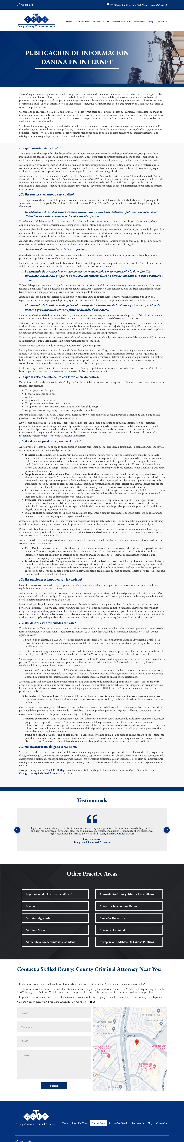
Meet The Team (82, 21)
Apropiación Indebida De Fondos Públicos (126, 942)
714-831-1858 (27, 4)
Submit (54, 1085)
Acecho (30, 906)
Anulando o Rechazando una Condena (50, 942)
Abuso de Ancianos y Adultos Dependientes (127, 894)
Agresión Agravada (38, 918)
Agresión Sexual (36, 930)
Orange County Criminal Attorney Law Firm (45, 773)
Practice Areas (99, 21)
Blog (151, 21)
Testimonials (139, 21)
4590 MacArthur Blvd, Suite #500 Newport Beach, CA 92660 (138, 4)
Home (69, 21)
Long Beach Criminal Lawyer (117, 833)
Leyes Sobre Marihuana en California (50, 894)
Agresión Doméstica (112, 918)
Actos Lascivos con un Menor (118, 906)
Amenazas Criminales (113, 930)
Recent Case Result (121, 21)
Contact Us (162, 21)
